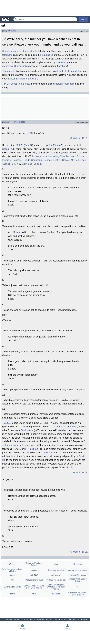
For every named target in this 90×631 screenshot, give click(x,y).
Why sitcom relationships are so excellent (78, 594)
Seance (48, 160)
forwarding (63, 62)
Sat (18, 145)
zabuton (34, 570)
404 (32, 51)
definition (6, 122)
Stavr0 (13, 31)
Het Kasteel (55, 594)
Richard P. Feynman (78, 575)
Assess (35, 156)
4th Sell (75, 160)
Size (30, 164)
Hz (86, 55)
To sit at (6, 423)
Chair (62, 156)
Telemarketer (9, 71)
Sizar (24, 164)
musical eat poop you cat (78, 570)
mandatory (7, 66)
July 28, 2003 (9, 84)
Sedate (66, 160)
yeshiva (12, 594)
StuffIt (12, 575)
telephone (7, 55)
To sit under (49, 452)
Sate (27, 145)
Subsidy (38, 164)
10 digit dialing (21, 66)
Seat (55, 160)
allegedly (59, 71)
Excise (80, 156)
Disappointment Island (34, 580)
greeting (32, 78)
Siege (83, 160)
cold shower (56, 575)
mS (37, 58)
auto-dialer (75, 71)
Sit (31, 133)
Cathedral (53, 156)
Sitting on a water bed (56, 570)
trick (67, 71)
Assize (43, 156)
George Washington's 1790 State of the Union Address (56, 587)
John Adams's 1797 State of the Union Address (34, 587)
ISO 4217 (34, 575)
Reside (26, 160)
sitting (56, 564)
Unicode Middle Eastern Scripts (78, 580)
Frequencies (46, 55)
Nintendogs (77, 564)
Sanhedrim (36, 160)
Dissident (71, 156)
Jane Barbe (23, 84)
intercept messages (64, 84)
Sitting (5, 149)
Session (6, 164)
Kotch (34, 594)
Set (13, 164)
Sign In (84, 19)
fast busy (62, 66)
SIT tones (12, 564)
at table (73, 426)
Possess (17, 160)
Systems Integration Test (55, 580)
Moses (16, 232)
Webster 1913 (19, 122)
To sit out (33, 449)
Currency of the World (12, 587)
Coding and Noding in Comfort (34, 564)
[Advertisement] (45, 8)
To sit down (27, 430)
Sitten (57, 145)
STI (78, 587)
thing (5, 31)
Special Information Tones (15, 51)
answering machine (18, 78)
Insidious (6, 160)
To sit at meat (59, 426)
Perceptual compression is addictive (12, 570)
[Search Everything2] (45, 19)
